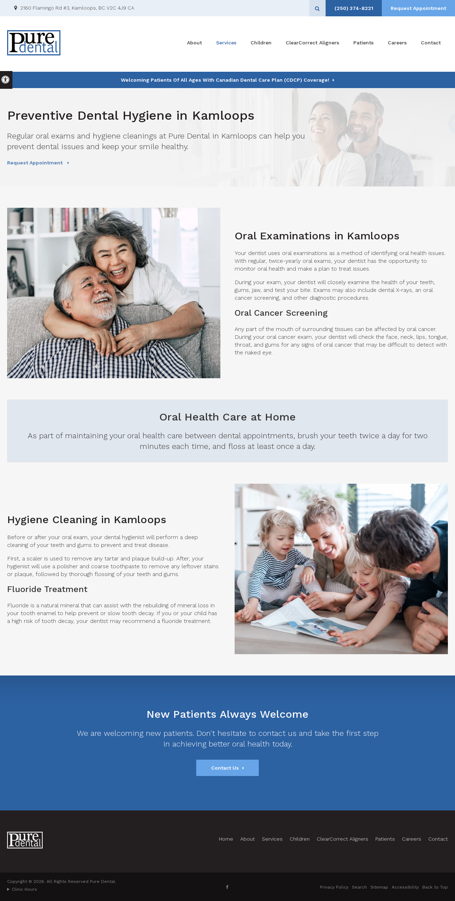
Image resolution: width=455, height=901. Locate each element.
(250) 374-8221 (351, 8)
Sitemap (379, 887)
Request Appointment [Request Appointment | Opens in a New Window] (417, 8)
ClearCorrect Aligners (312, 44)
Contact (431, 44)
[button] (427, 123)
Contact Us (225, 768)
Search (359, 887)
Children (261, 44)
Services (226, 44)
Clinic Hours (24, 889)
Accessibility (405, 887)
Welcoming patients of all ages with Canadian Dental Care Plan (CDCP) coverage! (225, 80)
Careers (397, 44)
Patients (363, 44)
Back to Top (435, 887)
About (194, 44)
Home (226, 839)
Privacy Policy (334, 887)
